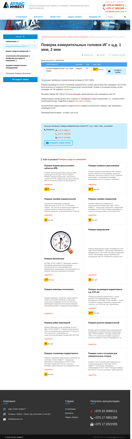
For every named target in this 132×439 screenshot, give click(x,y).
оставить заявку (117, 71)
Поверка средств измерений (78, 37)
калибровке (68, 89)
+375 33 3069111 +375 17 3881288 (115, 8)
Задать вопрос (75, 17)
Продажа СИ (96, 17)
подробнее (48, 184)
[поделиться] (87, 55)
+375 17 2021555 (62, 138)
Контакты (38, 17)
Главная (44, 37)
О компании (21, 17)
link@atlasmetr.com (15, 419)
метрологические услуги (57, 37)
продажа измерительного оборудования (20, 66)
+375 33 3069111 (62, 130)
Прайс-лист (55, 17)
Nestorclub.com (120, 437)
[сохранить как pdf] (117, 55)
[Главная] (14, 7)
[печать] (101, 55)
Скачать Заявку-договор (18, 73)
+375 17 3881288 (62, 134)
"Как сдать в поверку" (83, 101)
